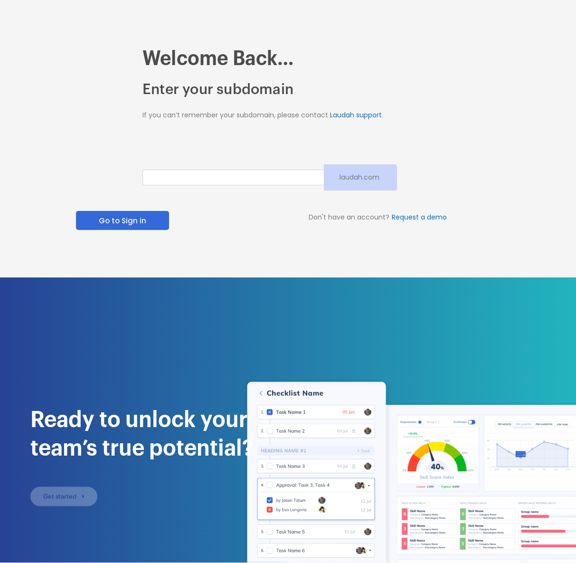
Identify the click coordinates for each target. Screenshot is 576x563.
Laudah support (356, 115)
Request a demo (419, 217)
